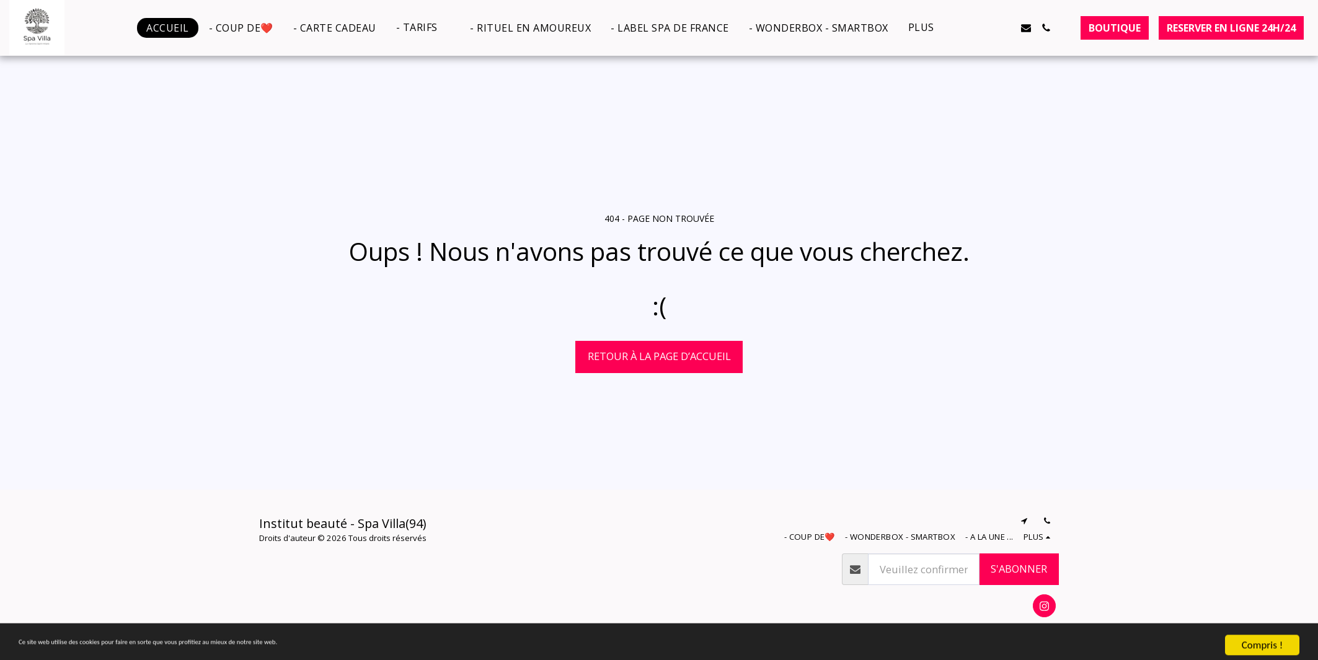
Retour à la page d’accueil (659, 356)
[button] (423, 27)
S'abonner (1019, 568)
